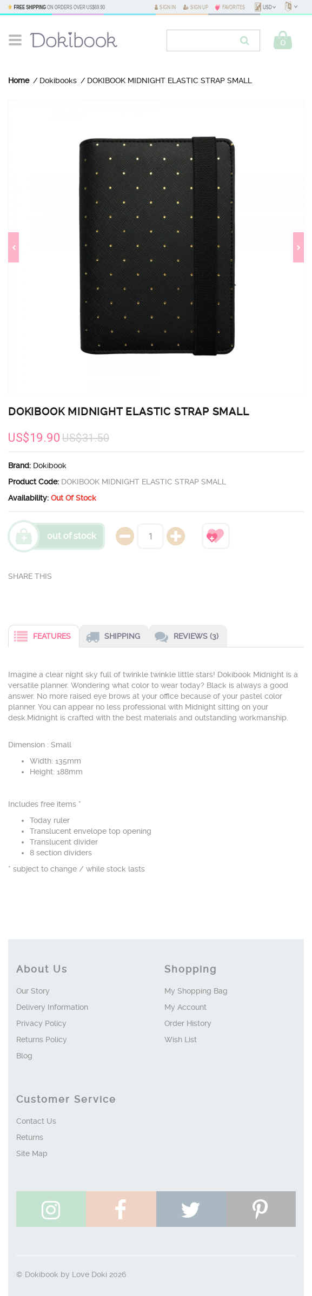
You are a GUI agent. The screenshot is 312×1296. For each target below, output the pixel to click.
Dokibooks (58, 80)
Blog (24, 1055)
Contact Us (36, 1121)
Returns (29, 1137)
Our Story (33, 991)
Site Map (32, 1153)
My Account (185, 1007)
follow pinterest (260, 1210)
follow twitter (191, 1210)
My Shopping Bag (196, 991)
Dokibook (50, 465)
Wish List (180, 1039)
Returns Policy (41, 1039)
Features (40, 637)
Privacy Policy (41, 1023)
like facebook (120, 1210)
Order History (187, 1023)
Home (18, 80)
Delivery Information (52, 1007)
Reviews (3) (183, 637)
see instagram (51, 1210)
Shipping (110, 637)
